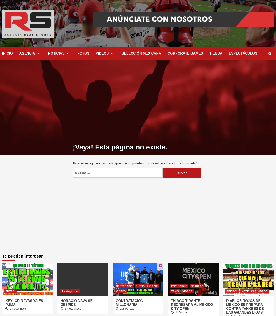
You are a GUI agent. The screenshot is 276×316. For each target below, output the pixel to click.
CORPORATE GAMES (185, 53)
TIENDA (216, 53)
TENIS (175, 291)
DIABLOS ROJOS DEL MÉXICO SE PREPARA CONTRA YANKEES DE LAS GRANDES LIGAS (245, 306)
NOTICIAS (59, 53)
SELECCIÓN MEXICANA (141, 53)
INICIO (7, 53)
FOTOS (83, 53)
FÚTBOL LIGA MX (147, 286)
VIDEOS (105, 53)
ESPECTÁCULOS (243, 53)
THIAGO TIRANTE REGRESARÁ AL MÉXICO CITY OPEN (192, 304)
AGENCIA (30, 53)
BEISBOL (232, 291)
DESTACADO (124, 286)
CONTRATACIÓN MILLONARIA (129, 303)
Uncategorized (70, 291)
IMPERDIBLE (179, 286)
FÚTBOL (11, 291)
